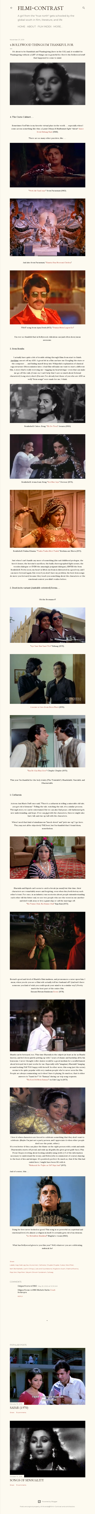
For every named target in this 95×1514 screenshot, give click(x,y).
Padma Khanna (72, 1269)
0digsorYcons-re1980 (27, 1286)
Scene (55, 991)
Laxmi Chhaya (28, 1269)
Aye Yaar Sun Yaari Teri (41, 646)
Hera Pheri (70, 1265)
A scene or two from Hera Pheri (44, 707)
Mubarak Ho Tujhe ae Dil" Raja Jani (44, 1165)
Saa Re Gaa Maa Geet (37, 770)
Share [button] (12, 1261)
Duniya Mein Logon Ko (63, 327)
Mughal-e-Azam (59, 1269)
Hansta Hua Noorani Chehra (58, 262)
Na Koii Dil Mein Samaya (37, 1079)
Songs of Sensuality (27, 1480)
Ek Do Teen (52, 426)
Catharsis (42, 1265)
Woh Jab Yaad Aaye (37, 190)
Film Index (45, 26)
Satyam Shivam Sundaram (36, 1272)
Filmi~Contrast (41, 8)
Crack (52, 1290)
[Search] (83, 7)
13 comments (21, 1485)
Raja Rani (21, 1272)
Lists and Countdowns (43, 1269)
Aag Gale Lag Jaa (22, 1265)
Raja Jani (13, 1272)
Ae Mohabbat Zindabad (37, 1236)
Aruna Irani (33, 1265)
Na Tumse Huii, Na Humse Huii (40, 904)
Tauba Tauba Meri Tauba (48, 551)
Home (21, 26)
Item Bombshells (16, 1269)
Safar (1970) (19, 1408)
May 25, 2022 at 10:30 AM (48, 1286)
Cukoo (62, 1265)
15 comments (21, 1412)
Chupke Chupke (53, 1265)
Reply (20, 1296)
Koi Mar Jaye (53, 482)
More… (57, 26)
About (31, 26)
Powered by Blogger (47, 1501)
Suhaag (50, 1272)
